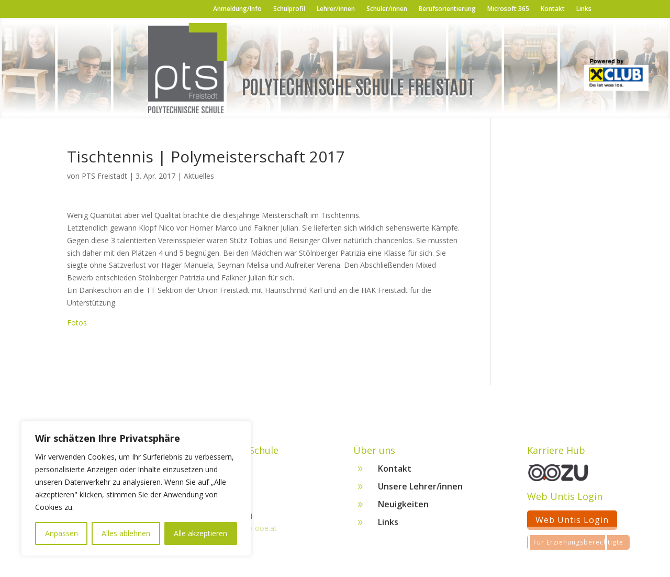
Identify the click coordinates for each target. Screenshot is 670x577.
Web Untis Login (572, 523)
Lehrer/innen (336, 9)
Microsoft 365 (508, 9)
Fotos (77, 323)
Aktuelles (199, 176)
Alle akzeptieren (200, 533)
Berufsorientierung (447, 9)
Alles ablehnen (126, 533)
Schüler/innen (386, 9)
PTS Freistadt (104, 176)
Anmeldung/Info (237, 9)
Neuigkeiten (403, 508)
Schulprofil (289, 9)
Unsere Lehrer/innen (420, 490)
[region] (136, 488)
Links (583, 9)
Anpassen (61, 533)
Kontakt (553, 9)
